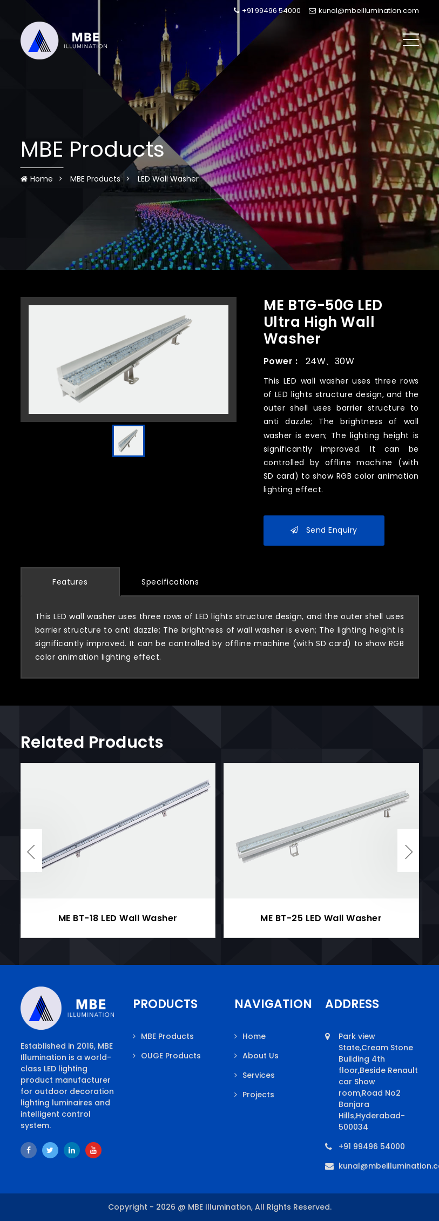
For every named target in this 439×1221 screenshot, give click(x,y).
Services (258, 1075)
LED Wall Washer (168, 178)
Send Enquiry (324, 530)
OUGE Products (171, 1055)
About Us (260, 1055)
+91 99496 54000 (267, 10)
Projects (258, 1094)
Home (37, 178)
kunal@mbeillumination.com (364, 10)
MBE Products (95, 178)
